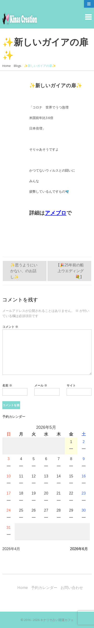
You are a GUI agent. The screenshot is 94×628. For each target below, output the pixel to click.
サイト (71, 385)
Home (6, 66)
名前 (7, 385)
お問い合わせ (72, 587)
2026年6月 (79, 549)
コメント (10, 327)
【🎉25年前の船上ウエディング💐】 (70, 270)
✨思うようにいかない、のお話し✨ (23, 270)
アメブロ (55, 213)
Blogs (17, 66)
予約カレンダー (44, 587)
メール (40, 385)
